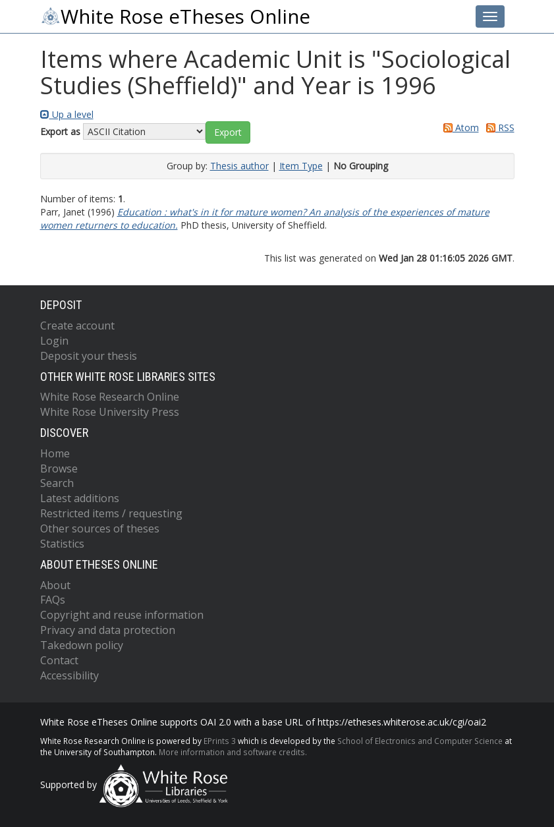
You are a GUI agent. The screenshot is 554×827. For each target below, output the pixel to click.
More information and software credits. (233, 752)
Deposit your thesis (88, 356)
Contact (59, 660)
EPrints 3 (220, 740)
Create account (77, 325)
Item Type (301, 165)
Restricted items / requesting (111, 513)
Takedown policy (81, 645)
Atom (459, 127)
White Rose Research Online (109, 396)
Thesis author (239, 165)
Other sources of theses (99, 528)
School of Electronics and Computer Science (420, 740)
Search (57, 483)
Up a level (67, 114)
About (55, 585)
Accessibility (69, 675)
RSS (498, 127)
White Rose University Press (109, 412)
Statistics (62, 543)
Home (55, 453)
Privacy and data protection (107, 630)
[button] (228, 132)
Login (54, 340)
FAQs (52, 599)
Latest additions (79, 498)
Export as (60, 131)
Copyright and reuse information (122, 615)
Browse (59, 468)
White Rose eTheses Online (175, 16)
